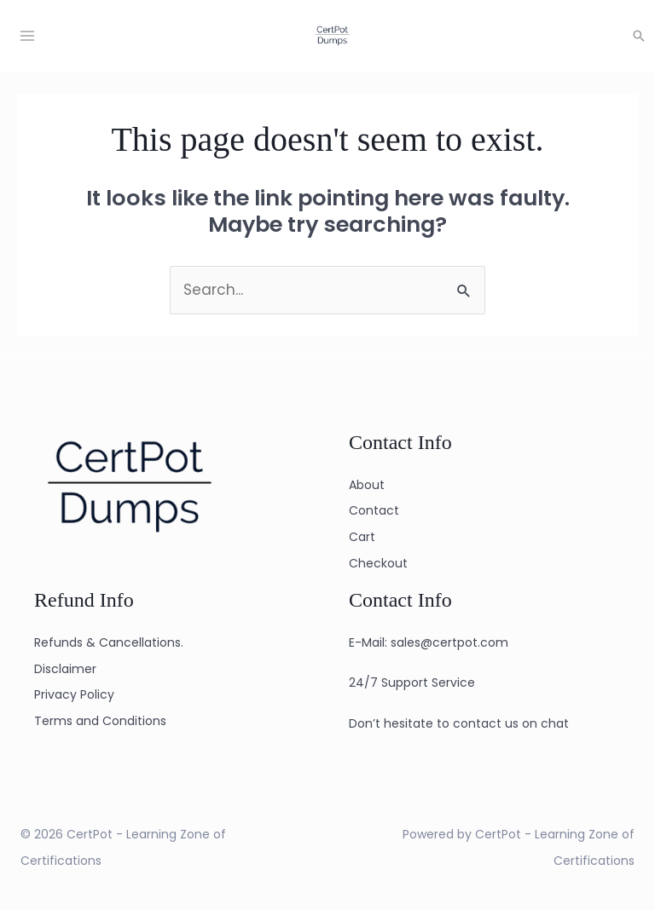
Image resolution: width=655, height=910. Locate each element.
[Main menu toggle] (27, 36)
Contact (374, 510)
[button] (638, 35)
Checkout (378, 563)
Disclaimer (65, 668)
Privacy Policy (74, 694)
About (367, 484)
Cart (362, 536)
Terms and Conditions (100, 720)
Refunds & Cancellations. (108, 642)
